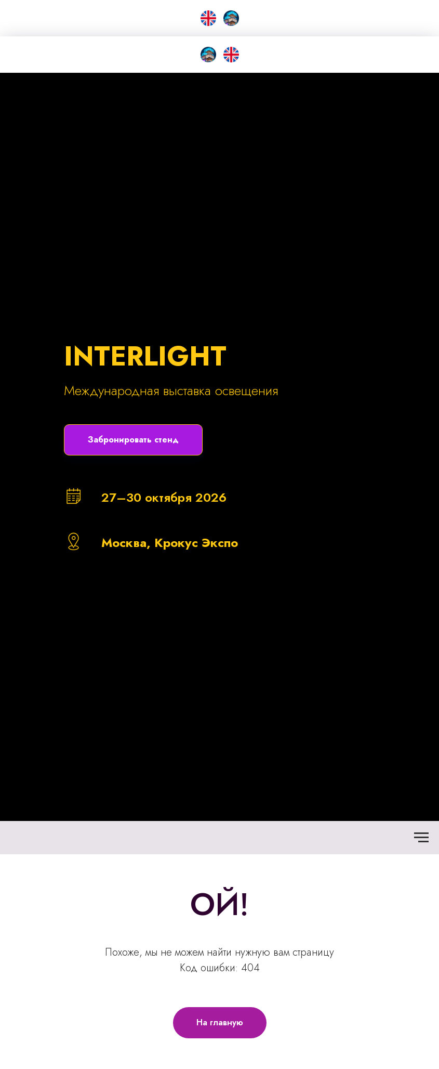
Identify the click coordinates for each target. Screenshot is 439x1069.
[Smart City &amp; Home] (231, 18)
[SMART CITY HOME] (208, 54)
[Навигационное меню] (421, 837)
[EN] (208, 18)
